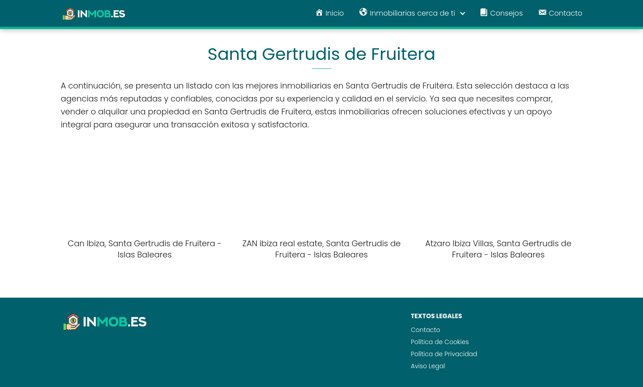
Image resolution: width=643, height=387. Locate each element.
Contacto (425, 329)
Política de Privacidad (444, 353)
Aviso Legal (428, 366)
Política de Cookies (440, 341)
